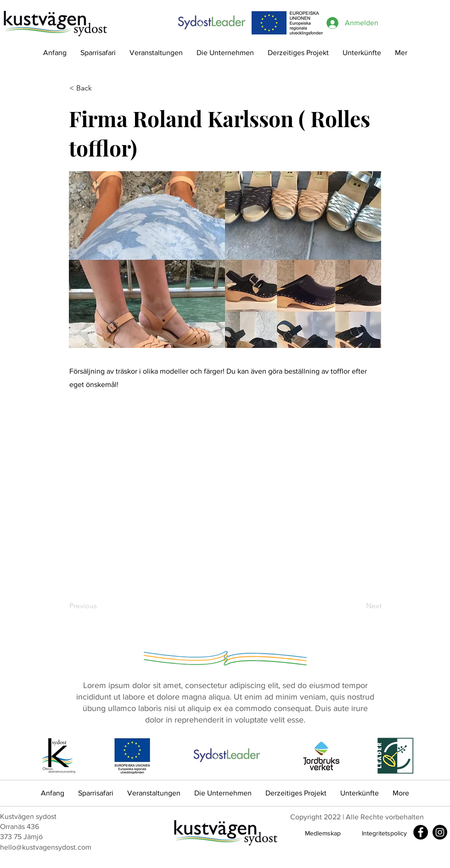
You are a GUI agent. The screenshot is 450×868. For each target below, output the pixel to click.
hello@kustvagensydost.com (45, 847)
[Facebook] (420, 832)
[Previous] (99, 606)
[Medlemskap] (322, 833)
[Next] (359, 606)
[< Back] (99, 88)
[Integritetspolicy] (384, 833)
